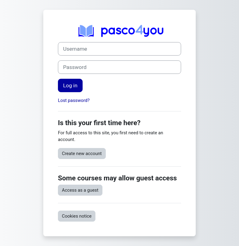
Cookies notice (76, 216)
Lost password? (74, 100)
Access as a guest (80, 190)
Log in (70, 85)
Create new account (82, 153)
